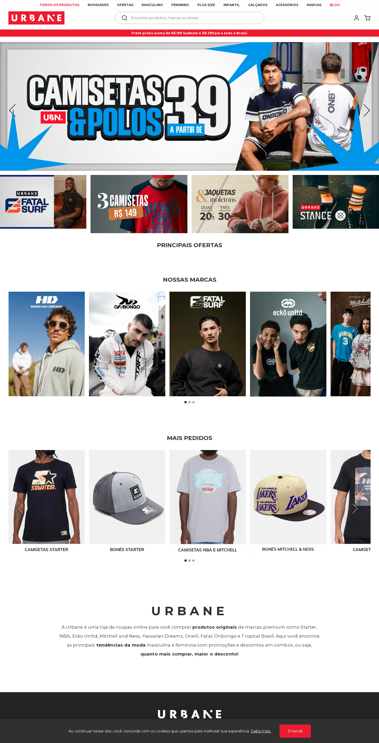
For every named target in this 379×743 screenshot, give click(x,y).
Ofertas (125, 5)
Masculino (152, 5)
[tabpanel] (189, 106)
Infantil (231, 5)
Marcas (314, 5)
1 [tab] (185, 402)
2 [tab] (189, 402)
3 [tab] (193, 402)
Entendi (295, 731)
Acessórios (287, 5)
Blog (335, 5)
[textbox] (193, 18)
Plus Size (206, 5)
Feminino (180, 5)
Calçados (257, 5)
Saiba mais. (261, 731)
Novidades (98, 5)
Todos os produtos (59, 5)
